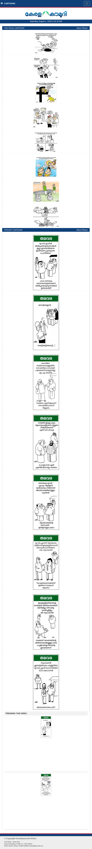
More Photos (82, 28)
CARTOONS (8, 3)
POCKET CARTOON (13, 230)
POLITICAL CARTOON (14, 28)
